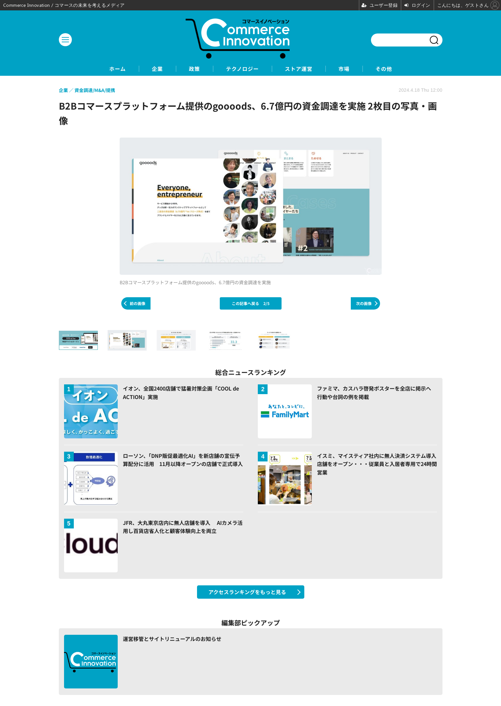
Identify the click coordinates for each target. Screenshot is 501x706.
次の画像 (364, 303)
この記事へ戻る (251, 303)
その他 (384, 69)
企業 (157, 69)
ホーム (117, 69)
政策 (194, 69)
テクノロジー (242, 69)
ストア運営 (298, 69)
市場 (343, 69)
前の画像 (137, 303)
